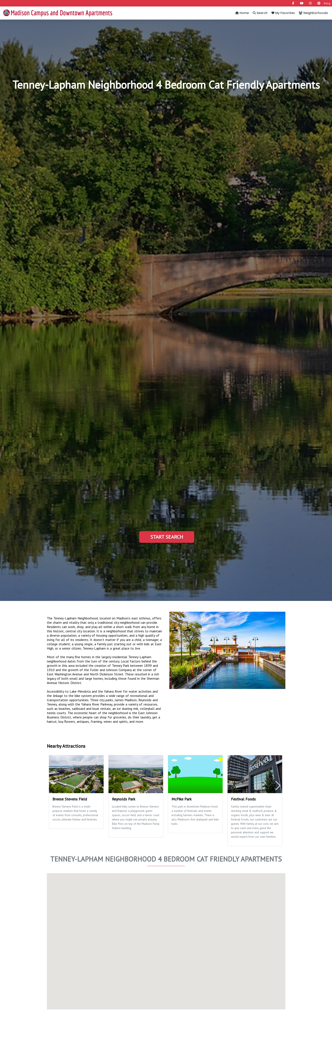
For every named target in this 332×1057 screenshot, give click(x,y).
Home (242, 13)
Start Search (166, 537)
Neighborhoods (313, 13)
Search (260, 13)
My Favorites (283, 13)
